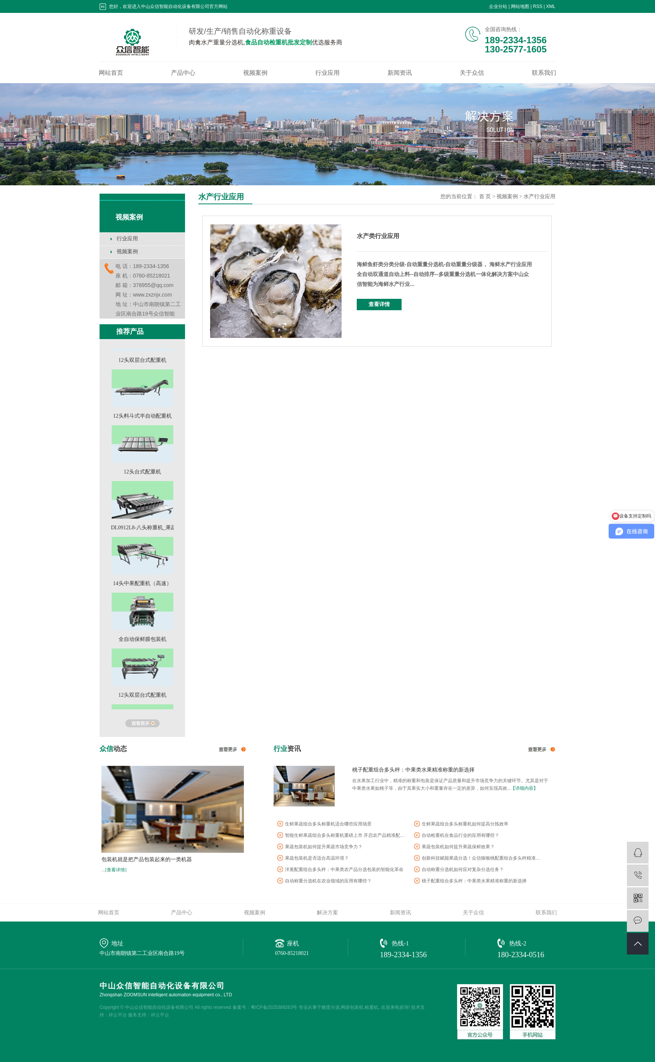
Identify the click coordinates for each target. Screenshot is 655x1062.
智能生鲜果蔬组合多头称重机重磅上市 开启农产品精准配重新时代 (346, 836)
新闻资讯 (400, 73)
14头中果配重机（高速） (142, 584)
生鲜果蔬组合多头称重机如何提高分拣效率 (465, 825)
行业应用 (327, 73)
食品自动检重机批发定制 (278, 42)
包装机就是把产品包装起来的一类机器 (146, 859)
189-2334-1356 (403, 954)
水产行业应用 (539, 196)
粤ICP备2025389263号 (274, 1007)
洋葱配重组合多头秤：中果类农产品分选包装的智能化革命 (344, 870)
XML (550, 6)
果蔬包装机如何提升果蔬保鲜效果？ (458, 848)
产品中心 (183, 73)
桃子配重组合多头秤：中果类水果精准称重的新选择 (413, 770)
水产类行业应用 (378, 236)
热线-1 (400, 943)
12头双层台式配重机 (142, 361)
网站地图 (520, 6)
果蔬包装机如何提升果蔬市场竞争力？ (323, 848)
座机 (293, 943)
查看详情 (379, 304)
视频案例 (255, 73)
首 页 (485, 196)
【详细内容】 (524, 788)
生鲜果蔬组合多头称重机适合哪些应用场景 (328, 825)
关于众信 (472, 73)
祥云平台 (118, 1015)
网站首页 (111, 73)
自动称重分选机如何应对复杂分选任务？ (463, 870)
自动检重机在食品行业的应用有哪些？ (460, 836)
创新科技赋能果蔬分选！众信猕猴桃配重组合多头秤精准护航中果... (482, 859)
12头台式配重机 (142, 473)
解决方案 (327, 912)
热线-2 (517, 943)
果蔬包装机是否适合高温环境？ (317, 859)
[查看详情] (116, 870)
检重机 (371, 1007)
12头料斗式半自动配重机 (142, 417)
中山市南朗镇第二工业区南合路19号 (142, 953)
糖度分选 (330, 1007)
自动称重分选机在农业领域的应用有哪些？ (328, 882)
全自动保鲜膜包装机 (142, 640)
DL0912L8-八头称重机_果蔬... (145, 529)
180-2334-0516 (520, 954)
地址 (117, 943)
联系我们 (544, 73)
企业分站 (498, 6)
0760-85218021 (292, 953)
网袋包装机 (352, 1007)
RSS (538, 6)
